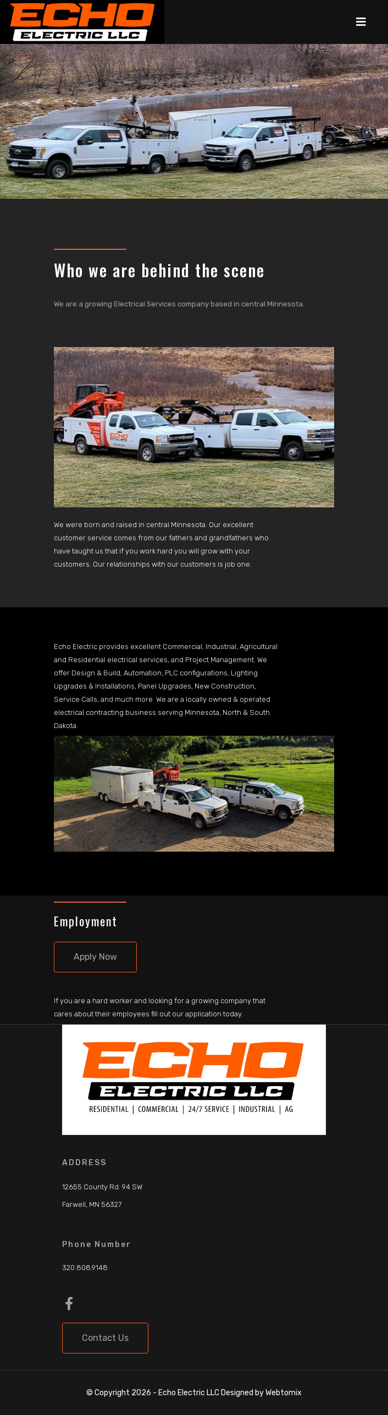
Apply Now (95, 957)
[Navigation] (361, 22)
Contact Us (105, 1338)
